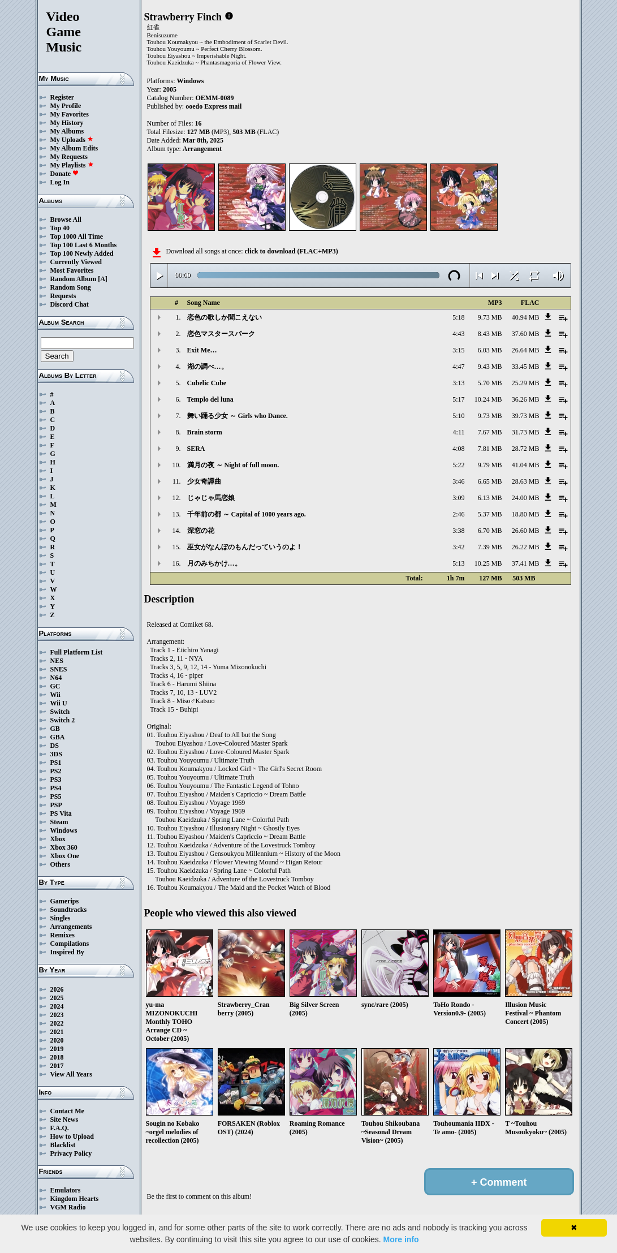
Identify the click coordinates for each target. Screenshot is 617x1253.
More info (401, 1239)
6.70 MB (490, 531)
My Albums (67, 131)
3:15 (458, 350)
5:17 (458, 399)
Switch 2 (62, 720)
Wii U (58, 703)
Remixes (62, 935)
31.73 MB (526, 432)
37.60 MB (526, 334)
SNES (58, 669)
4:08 (458, 449)
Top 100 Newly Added (82, 253)
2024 (57, 1006)
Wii (55, 695)
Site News (64, 1119)
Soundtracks (68, 910)
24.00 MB (526, 498)
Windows (63, 830)
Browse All (65, 219)
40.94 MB (526, 317)
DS (54, 746)
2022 (57, 1023)
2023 (57, 1015)
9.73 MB (490, 317)
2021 (57, 1032)
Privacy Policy (71, 1153)
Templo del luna (210, 399)
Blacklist (63, 1145)
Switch (60, 712)
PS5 (56, 796)
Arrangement (202, 149)
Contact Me (67, 1111)
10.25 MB (488, 563)
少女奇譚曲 (204, 481)
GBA (57, 737)
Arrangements (71, 927)
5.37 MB (490, 514)
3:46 (458, 481)
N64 (56, 678)
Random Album (73, 279)
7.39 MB (490, 547)
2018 (57, 1057)
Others (60, 864)
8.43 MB (490, 334)
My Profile (65, 106)
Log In (60, 182)
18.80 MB (526, 514)
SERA (196, 449)
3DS (56, 754)
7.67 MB (490, 432)
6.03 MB (490, 350)
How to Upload (72, 1136)
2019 (57, 1049)
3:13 (458, 383)
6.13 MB (490, 498)
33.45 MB (526, 367)
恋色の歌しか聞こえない (224, 317)
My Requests (69, 157)
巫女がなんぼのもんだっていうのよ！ (245, 547)
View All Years (71, 1074)
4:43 (458, 334)
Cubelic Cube (207, 383)
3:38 (458, 531)
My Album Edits (74, 148)
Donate (64, 174)
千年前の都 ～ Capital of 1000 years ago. (246, 514)
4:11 (459, 432)
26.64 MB (526, 350)
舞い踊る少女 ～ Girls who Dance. (237, 416)
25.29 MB (526, 383)
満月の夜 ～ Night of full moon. (233, 465)
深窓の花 (200, 531)
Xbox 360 (63, 847)
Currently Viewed (76, 262)
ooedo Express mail (213, 106)
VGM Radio (68, 1207)
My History (67, 123)
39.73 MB (526, 416)
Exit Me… (202, 350)
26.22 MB (526, 547)
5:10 (458, 416)
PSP (56, 805)
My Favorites (69, 114)
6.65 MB (490, 481)
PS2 (56, 771)
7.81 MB (490, 449)
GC (55, 686)
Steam (59, 822)
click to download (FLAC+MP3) (291, 251)
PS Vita (61, 813)
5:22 (458, 465)
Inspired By (67, 952)
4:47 (458, 367)
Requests (63, 296)
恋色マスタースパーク (221, 334)
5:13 (458, 563)
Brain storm (204, 432)
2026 (57, 989)
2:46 (458, 514)
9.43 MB (490, 367)
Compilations (69, 944)
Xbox (58, 839)
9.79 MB (490, 465)
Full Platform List (76, 652)
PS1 (56, 763)
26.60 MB (526, 531)
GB (55, 729)
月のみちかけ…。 (214, 563)
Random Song (70, 287)
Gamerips (64, 901)
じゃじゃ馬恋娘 (211, 498)
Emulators (65, 1190)
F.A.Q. (59, 1128)
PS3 (56, 779)
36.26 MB (526, 399)
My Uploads (71, 140)
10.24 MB (488, 399)
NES (56, 661)
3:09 (458, 498)
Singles (60, 918)
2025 (57, 998)
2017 (57, 1066)
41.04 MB (526, 465)
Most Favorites (72, 270)
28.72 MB (526, 449)
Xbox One (65, 856)
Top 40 (60, 228)
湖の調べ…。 (207, 367)
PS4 (56, 788)
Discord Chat (69, 304)
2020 (57, 1040)
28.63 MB (526, 481)
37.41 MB (526, 563)
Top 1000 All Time (76, 236)
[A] (102, 279)
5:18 (458, 317)
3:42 (458, 547)
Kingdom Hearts (74, 1199)
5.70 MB (490, 383)
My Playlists (72, 165)
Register (62, 97)
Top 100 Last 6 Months (83, 245)
